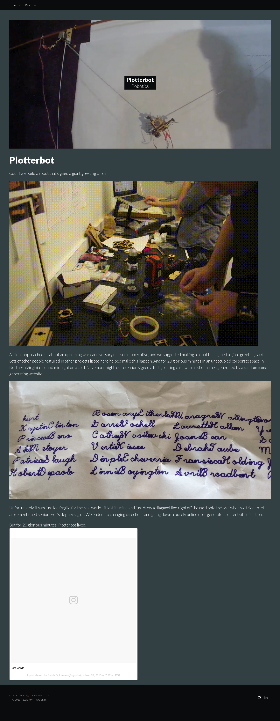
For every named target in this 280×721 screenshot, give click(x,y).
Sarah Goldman (57, 675)
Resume (30, 5)
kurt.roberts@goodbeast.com (29, 695)
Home (16, 5)
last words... (19, 668)
